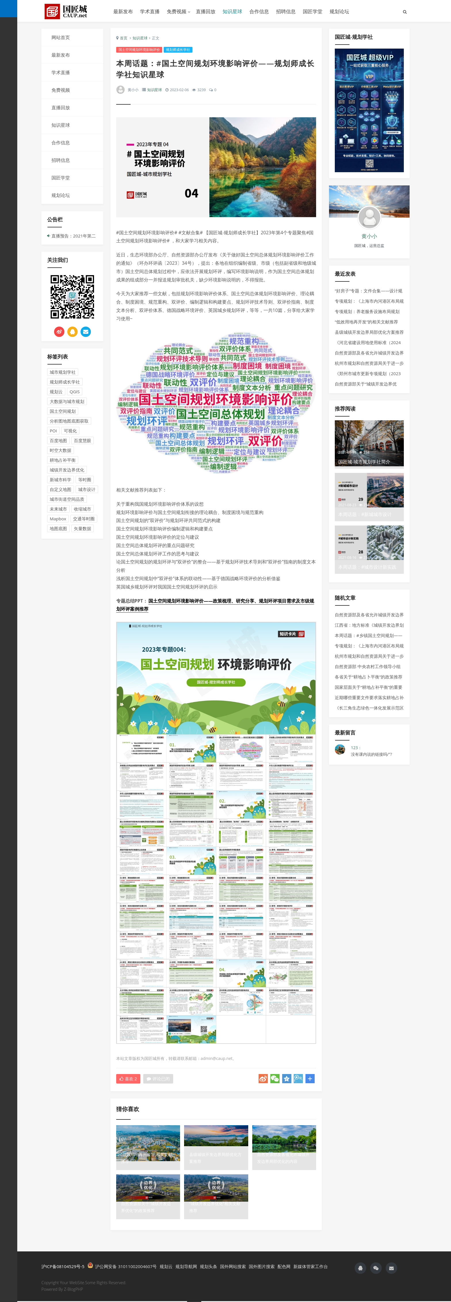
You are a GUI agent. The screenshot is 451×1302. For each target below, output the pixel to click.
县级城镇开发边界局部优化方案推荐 (369, 332)
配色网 (284, 1267)
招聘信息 (286, 11)
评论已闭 (158, 1079)
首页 (123, 38)
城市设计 (86, 489)
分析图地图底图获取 (69, 421)
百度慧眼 (82, 440)
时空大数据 (60, 450)
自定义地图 (60, 489)
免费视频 (176, 11)
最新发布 (123, 11)
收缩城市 (82, 509)
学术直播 (150, 11)
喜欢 (128, 1079)
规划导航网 (186, 1267)
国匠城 (73, 11)
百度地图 (58, 440)
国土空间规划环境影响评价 (139, 50)
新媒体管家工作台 (310, 1267)
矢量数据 (82, 528)
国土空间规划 (63, 411)
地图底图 (58, 528)
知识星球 (232, 11)
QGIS (75, 391)
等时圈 (84, 479)
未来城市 (58, 509)
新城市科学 (60, 479)
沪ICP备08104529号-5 (63, 1267)
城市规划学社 (63, 372)
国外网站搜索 (233, 1267)
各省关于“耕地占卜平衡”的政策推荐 (368, 677)
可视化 (70, 431)
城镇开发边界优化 (67, 470)
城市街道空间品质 (67, 499)
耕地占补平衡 (63, 460)
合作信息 (259, 11)
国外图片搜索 (262, 1267)
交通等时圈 (84, 518)
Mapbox (58, 518)
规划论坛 (339, 11)
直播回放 (205, 11)
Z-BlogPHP (73, 1290)
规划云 (56, 391)
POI (53, 431)
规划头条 (208, 1267)
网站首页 (60, 37)
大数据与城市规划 (67, 401)
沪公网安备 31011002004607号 (122, 1266)
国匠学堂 (312, 11)
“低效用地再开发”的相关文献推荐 (366, 322)
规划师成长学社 (65, 382)
